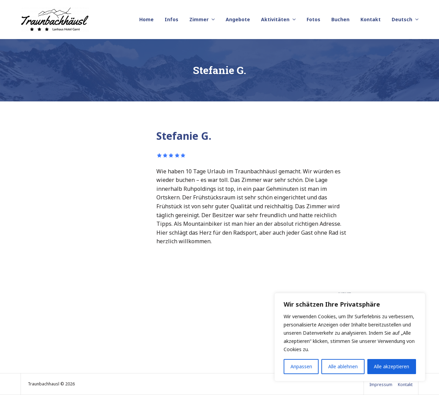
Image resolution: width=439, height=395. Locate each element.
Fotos (313, 19)
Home (146, 19)
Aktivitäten (275, 19)
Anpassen (301, 366)
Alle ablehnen (343, 366)
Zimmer (199, 19)
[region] (349, 337)
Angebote (238, 19)
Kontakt (370, 19)
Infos (171, 19)
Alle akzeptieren (391, 366)
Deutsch (402, 19)
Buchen (340, 19)
